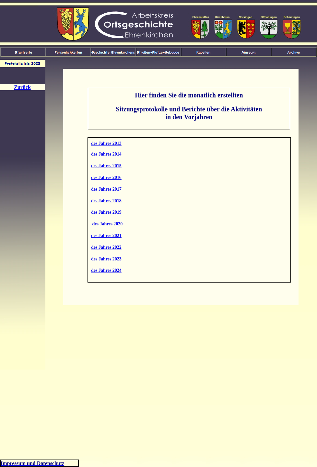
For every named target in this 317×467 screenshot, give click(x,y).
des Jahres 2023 (106, 259)
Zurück (22, 87)
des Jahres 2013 (106, 143)
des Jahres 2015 (106, 165)
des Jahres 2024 (106, 270)
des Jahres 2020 (107, 223)
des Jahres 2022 (106, 247)
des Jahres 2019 (106, 212)
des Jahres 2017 (106, 189)
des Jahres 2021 (106, 235)
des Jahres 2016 (106, 177)
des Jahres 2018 (106, 200)
